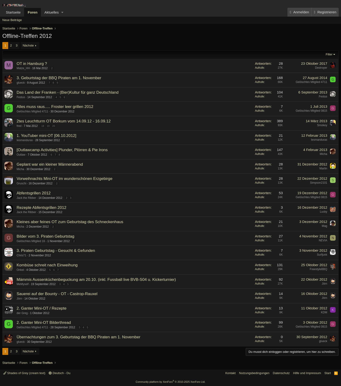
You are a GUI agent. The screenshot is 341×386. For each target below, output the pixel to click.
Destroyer (321, 67)
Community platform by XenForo (170, 381)
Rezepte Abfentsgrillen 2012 (41, 207)
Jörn (324, 283)
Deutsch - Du (59, 373)
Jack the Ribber (26, 198)
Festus (21, 97)
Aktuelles (51, 12)
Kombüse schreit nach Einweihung (47, 265)
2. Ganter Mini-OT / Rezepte (41, 308)
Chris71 (21, 255)
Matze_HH (23, 68)
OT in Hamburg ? (32, 63)
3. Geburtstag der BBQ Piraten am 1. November (59, 78)
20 (53, 126)
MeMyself (23, 284)
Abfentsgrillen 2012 (34, 193)
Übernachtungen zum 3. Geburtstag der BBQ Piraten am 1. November (78, 337)
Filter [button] (329, 54)
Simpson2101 (318, 182)
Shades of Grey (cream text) (24, 373)
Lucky (323, 211)
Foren (32, 12)
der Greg (22, 313)
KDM (324, 312)
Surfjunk (322, 254)
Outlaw (21, 154)
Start (327, 373)
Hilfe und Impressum (307, 373)
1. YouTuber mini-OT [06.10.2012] (46, 135)
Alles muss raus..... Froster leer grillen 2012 (55, 106)
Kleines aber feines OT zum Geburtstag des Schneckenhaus (70, 222)
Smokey (322, 125)
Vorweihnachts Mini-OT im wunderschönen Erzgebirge (64, 178)
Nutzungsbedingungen (254, 373)
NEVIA (323, 240)
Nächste (28, 45)
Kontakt (230, 373)
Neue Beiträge (12, 20)
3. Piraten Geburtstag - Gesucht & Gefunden (56, 250)
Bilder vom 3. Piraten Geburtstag (45, 236)
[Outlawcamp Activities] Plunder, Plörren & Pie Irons (62, 150)
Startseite (13, 12)
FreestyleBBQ (318, 269)
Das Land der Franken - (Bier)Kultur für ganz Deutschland (68, 92)
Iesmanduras (25, 140)
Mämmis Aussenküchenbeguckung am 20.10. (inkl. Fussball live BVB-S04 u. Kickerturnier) (96, 279)
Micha (323, 154)
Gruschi (21, 183)
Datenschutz (281, 373)
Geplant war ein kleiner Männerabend (50, 164)
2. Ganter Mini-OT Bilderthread (44, 322)
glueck (21, 82)
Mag (324, 226)
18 (42, 126)
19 (48, 126)
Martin (323, 168)
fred (19, 126)
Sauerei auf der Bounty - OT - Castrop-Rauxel (57, 294)
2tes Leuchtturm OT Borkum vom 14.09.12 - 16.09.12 (64, 121)
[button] (62, 12)
